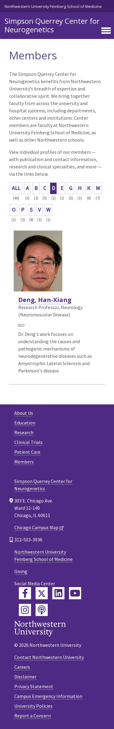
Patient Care (27, 452)
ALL (16, 188)
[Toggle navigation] (106, 31)
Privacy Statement (33, 686)
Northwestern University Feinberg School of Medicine (53, 6)
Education (24, 423)
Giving (20, 571)
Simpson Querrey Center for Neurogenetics (52, 25)
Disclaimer (25, 677)
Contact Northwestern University (49, 657)
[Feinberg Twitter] (42, 593)
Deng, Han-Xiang (44, 300)
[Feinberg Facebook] (25, 593)
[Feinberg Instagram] (25, 610)
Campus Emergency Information (48, 696)
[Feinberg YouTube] (75, 593)
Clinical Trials (28, 442)
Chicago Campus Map (36, 527)
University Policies (33, 706)
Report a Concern (32, 716)
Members (24, 462)
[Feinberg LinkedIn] (58, 593)
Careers (22, 667)
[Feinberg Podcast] (42, 610)
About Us (23, 413)
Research (23, 432)
